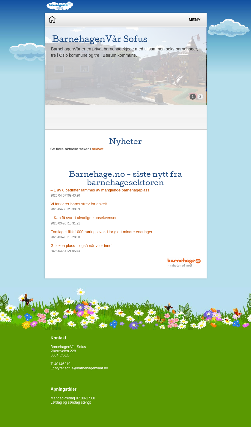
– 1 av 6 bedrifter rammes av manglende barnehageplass (100, 190)
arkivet (97, 149)
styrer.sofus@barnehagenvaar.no (81, 368)
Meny (194, 19)
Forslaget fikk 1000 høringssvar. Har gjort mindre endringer (102, 232)
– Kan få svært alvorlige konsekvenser (84, 217)
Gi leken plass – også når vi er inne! (82, 245)
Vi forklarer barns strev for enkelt (79, 204)
